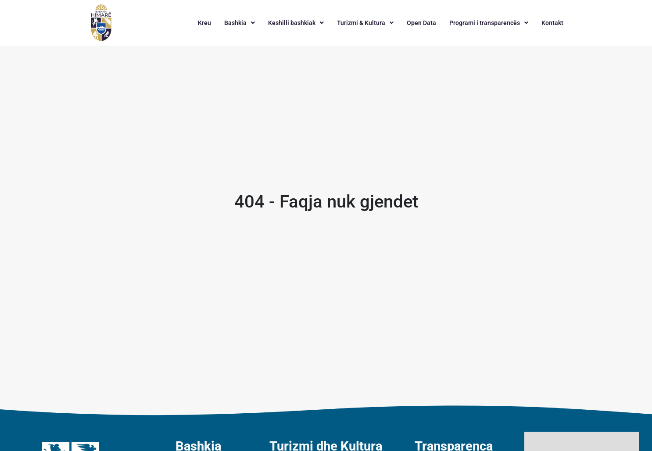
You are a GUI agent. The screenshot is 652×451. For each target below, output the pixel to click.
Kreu (204, 22)
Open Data (421, 22)
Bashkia (239, 22)
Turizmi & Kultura (365, 22)
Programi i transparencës (488, 22)
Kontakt (552, 22)
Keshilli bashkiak (296, 22)
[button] (240, 22)
